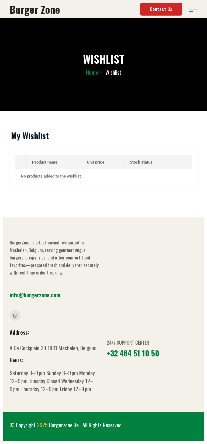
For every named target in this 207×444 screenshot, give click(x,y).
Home (92, 72)
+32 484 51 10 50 (133, 353)
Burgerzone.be (64, 425)
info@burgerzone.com (35, 295)
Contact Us (161, 9)
